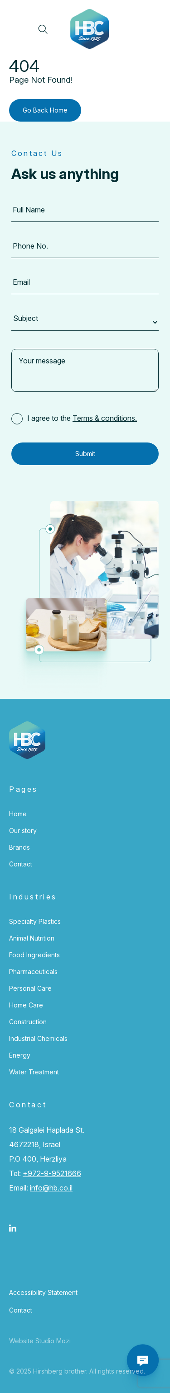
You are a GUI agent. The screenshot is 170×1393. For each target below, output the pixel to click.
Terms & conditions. (105, 418)
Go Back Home (45, 110)
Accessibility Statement (43, 1292)
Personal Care (30, 988)
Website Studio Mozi (40, 1341)
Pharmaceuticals (33, 971)
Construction (28, 1022)
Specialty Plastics (35, 921)
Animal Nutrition (31, 938)
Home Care (26, 1005)
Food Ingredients (34, 955)
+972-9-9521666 (52, 1173)
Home (18, 814)
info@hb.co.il (51, 1187)
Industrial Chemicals (38, 1038)
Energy (19, 1055)
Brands (19, 847)
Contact (20, 864)
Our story (23, 830)
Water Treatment (34, 1072)
